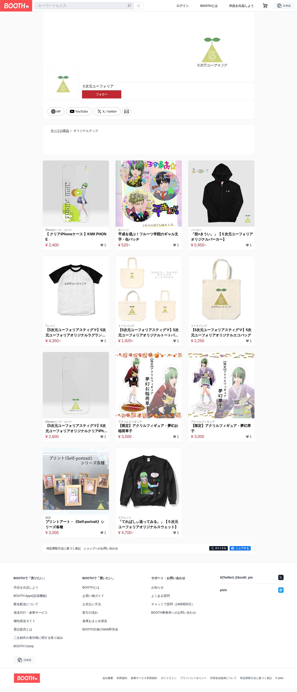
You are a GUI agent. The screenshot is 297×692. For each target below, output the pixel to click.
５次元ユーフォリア (98, 86)
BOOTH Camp (24, 650)
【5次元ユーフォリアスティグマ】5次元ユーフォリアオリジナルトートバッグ (147, 335)
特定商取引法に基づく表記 (256, 682)
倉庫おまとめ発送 (94, 625)
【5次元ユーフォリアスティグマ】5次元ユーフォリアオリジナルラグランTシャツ (75, 335)
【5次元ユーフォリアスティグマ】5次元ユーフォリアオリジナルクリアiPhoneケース (75, 432)
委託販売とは (23, 633)
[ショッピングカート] (265, 5)
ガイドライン (169, 682)
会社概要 (108, 682)
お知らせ (157, 591)
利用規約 (122, 682)
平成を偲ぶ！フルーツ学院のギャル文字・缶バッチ (147, 237)
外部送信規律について (223, 682)
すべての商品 (60, 130)
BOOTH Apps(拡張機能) (30, 599)
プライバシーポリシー (193, 682)
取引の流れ (90, 616)
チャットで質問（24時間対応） (173, 608)
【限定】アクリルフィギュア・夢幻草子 (220, 431)
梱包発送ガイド (24, 625)
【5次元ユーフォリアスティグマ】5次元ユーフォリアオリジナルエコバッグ (220, 335)
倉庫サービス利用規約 (144, 682)
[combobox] (84, 5)
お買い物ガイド (93, 599)
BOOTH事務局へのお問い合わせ (173, 616)
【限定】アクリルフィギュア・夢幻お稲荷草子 (147, 431)
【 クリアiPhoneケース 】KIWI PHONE (76, 237)
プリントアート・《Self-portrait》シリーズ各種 (74, 528)
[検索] (129, 6)
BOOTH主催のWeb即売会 (100, 633)
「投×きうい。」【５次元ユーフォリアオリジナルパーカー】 (221, 237)
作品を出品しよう (241, 5)
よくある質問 (160, 599)
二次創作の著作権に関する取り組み (38, 641)
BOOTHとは (209, 5)
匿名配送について (26, 608)
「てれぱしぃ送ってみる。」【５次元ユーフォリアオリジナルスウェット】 (147, 529)
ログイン (182, 5)
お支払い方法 (91, 608)
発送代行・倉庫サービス (31, 616)
